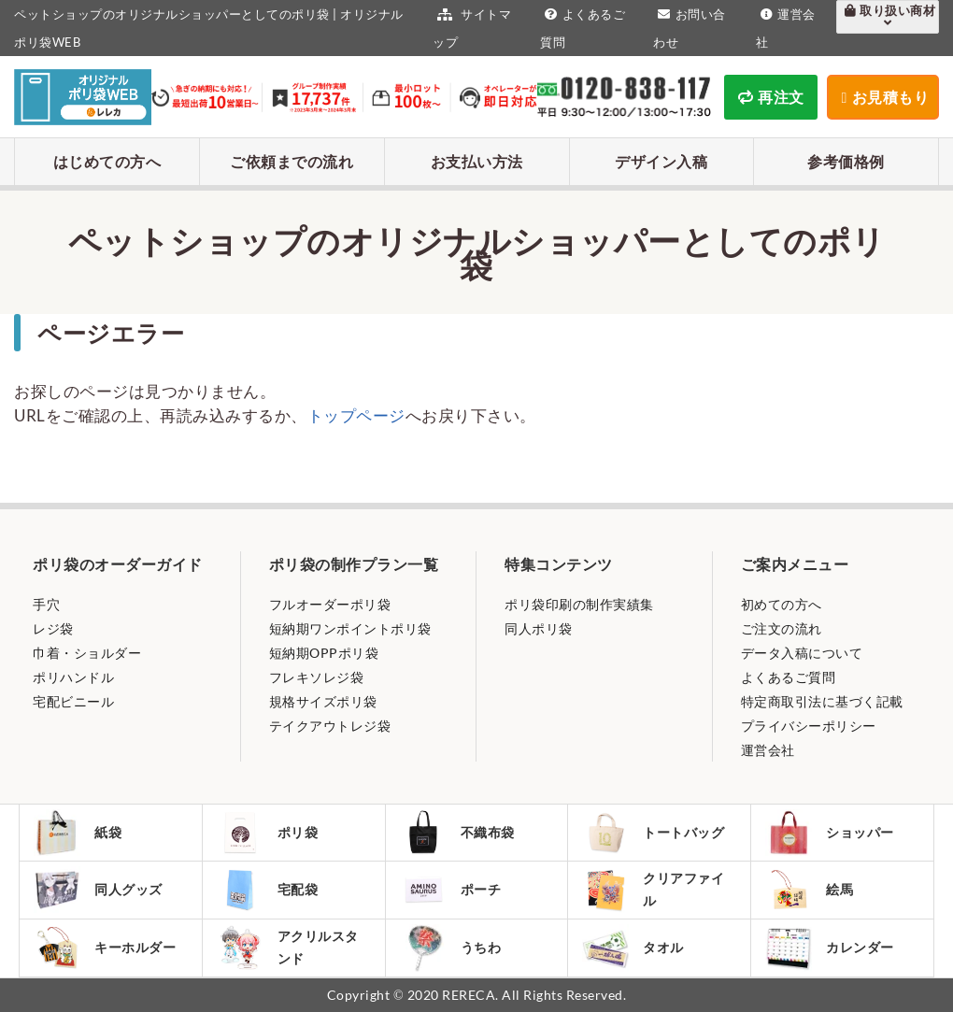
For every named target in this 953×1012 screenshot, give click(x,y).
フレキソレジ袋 (316, 677)
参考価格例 (846, 161)
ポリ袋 (268, 832)
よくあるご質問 (788, 677)
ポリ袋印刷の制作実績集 (579, 604)
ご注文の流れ (781, 628)
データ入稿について (802, 653)
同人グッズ (98, 889)
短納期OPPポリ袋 (324, 653)
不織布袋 (457, 832)
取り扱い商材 (888, 16)
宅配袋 (268, 889)
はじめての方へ (107, 161)
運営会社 (768, 750)
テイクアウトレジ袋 (330, 726)
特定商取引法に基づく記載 (822, 701)
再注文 (771, 97)
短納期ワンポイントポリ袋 (350, 628)
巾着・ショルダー (87, 653)
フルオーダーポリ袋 (330, 604)
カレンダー (829, 948)
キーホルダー (105, 947)
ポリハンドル (73, 677)
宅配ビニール (73, 701)
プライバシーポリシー (808, 726)
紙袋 (77, 832)
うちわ (451, 948)
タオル (633, 948)
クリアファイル (653, 890)
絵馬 (809, 889)
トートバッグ (653, 832)
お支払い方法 (477, 161)
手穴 (46, 604)
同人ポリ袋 (539, 628)
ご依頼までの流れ (291, 161)
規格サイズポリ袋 (323, 701)
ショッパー (829, 832)
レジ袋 (53, 628)
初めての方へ (781, 604)
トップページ (356, 415)
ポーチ (451, 889)
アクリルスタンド (288, 947)
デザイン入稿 (661, 161)
